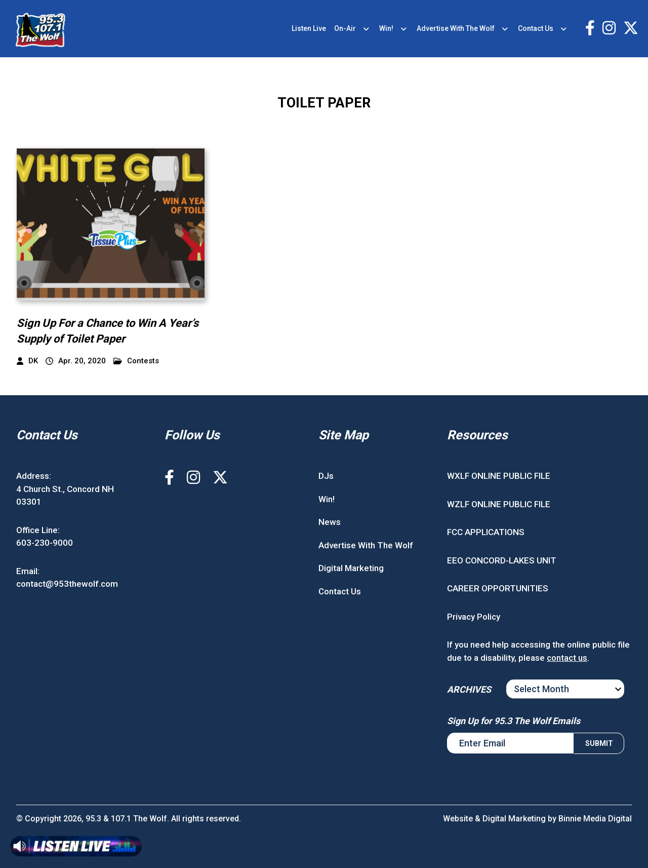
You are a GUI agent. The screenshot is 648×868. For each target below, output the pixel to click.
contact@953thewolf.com (67, 584)
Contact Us (535, 28)
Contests (136, 361)
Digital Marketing (351, 568)
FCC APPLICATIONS (485, 532)
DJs (326, 476)
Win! (386, 28)
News (329, 522)
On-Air (345, 28)
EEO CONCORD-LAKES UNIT (501, 560)
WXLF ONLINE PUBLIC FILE (498, 476)
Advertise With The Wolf (456, 28)
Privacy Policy (473, 617)
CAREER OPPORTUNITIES (497, 588)
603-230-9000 (44, 543)
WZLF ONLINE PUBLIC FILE (498, 504)
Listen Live (309, 28)
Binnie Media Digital (595, 818)
